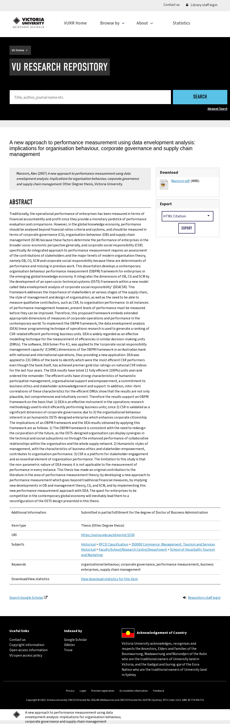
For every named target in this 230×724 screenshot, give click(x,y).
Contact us (173, 4)
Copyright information (26, 644)
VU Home (18, 50)
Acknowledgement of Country (162, 632)
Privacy (70, 691)
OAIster (69, 644)
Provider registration (102, 691)
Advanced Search (217, 109)
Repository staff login (204, 597)
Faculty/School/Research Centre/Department (133, 549)
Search (200, 97)
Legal (83, 691)
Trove (68, 650)
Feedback (158, 691)
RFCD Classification (113, 544)
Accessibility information (133, 691)
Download (169, 172)
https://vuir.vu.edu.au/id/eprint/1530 (108, 534)
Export (166, 204)
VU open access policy (25, 655)
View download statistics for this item (109, 579)
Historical (88, 544)
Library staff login (201, 4)
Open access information (28, 650)
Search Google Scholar (26, 597)
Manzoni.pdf (180, 180)
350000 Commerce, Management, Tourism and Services (173, 544)
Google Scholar (75, 639)
